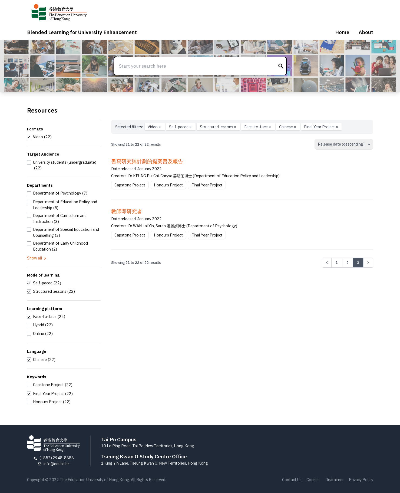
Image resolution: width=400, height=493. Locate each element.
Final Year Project (321, 126)
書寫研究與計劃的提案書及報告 (147, 161)
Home (342, 32)
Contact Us (292, 479)
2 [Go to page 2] (347, 262)
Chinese (288, 126)
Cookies (313, 479)
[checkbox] (39, 137)
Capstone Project (129, 185)
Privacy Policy (361, 479)
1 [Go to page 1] (337, 262)
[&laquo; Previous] (327, 262)
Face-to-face (258, 126)
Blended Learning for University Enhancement (82, 32)
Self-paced (181, 126)
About (366, 32)
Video (155, 126)
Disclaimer (334, 479)
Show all (37, 258)
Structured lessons (218, 126)
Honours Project (168, 185)
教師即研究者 (126, 211)
